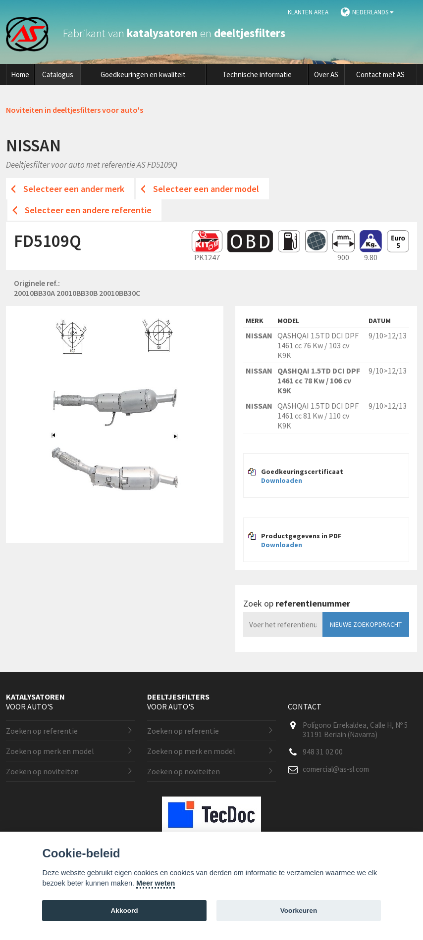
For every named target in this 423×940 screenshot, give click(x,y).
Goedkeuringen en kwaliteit (143, 74)
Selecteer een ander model (206, 188)
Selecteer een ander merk (73, 188)
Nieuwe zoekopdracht (366, 624)
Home (20, 74)
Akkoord (124, 910)
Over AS (326, 74)
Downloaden (281, 480)
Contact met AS (380, 74)
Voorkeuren (298, 910)
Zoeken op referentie (42, 731)
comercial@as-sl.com (336, 769)
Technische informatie (257, 74)
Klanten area (308, 12)
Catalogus (57, 74)
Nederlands (372, 12)
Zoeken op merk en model (50, 751)
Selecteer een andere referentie (88, 210)
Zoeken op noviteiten (42, 771)
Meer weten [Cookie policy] (155, 883)
